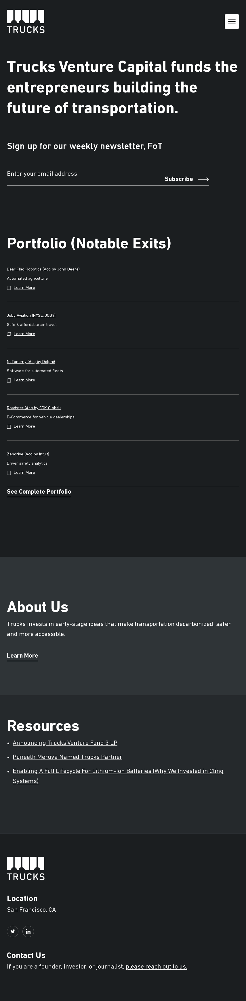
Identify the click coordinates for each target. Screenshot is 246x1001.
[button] (232, 21)
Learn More (22, 656)
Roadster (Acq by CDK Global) (34, 408)
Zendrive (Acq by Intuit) (28, 454)
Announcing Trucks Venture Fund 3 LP (65, 743)
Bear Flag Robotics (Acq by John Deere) (43, 269)
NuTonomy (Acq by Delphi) (31, 362)
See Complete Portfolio (39, 492)
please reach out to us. (156, 967)
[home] (26, 21)
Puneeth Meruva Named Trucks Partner (67, 757)
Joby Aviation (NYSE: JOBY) (31, 316)
